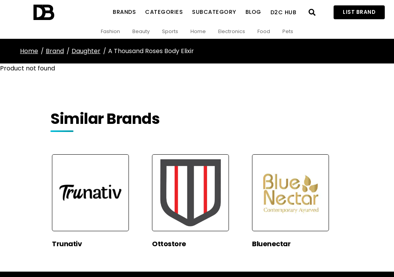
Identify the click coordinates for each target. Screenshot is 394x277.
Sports (170, 31)
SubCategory (214, 12)
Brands (124, 12)
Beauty (141, 31)
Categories (164, 12)
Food (263, 31)
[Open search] (312, 12)
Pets (287, 31)
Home (198, 31)
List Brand (359, 12)
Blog (253, 12)
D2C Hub (283, 12)
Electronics (231, 31)
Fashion (110, 31)
